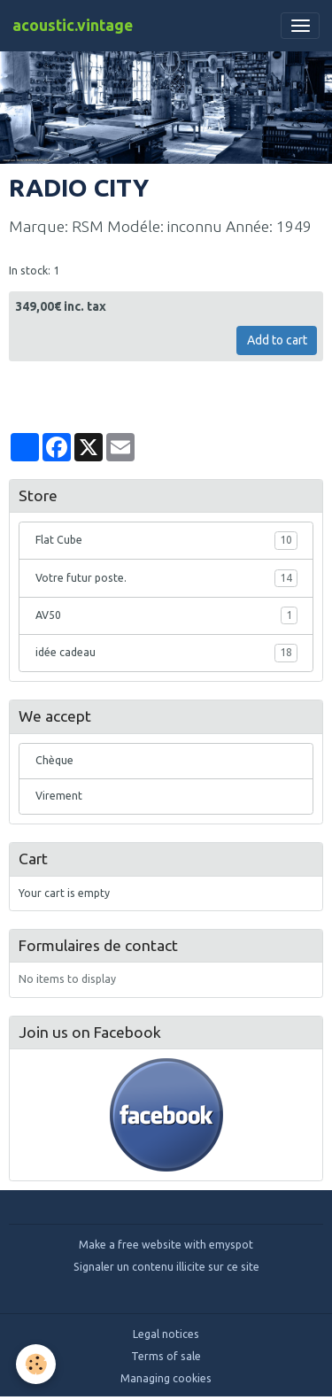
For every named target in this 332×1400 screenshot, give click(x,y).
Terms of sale (166, 1356)
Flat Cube (166, 540)
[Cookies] (36, 1364)
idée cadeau (166, 652)
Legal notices (166, 1334)
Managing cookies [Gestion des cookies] (166, 1378)
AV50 (166, 615)
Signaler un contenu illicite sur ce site (166, 1266)
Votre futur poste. (166, 578)
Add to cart (277, 340)
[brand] (72, 25)
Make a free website (130, 1244)
